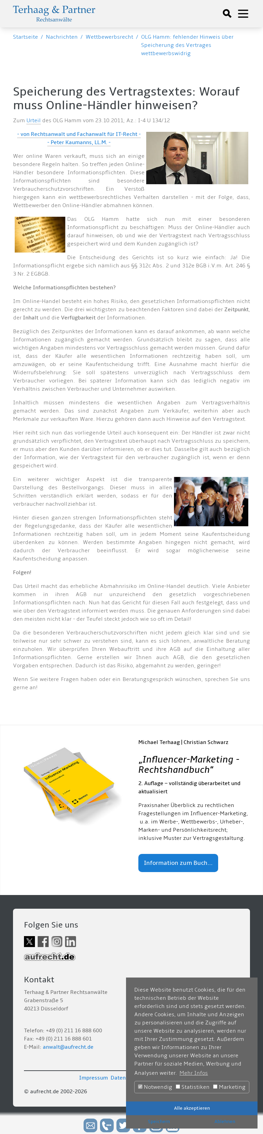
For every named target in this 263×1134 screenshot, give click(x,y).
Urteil (33, 120)
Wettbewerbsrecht (109, 37)
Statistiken (193, 1087)
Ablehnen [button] (224, 1121)
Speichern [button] (159, 1121)
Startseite (25, 37)
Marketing (229, 1087)
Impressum (93, 1077)
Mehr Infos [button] (193, 1073)
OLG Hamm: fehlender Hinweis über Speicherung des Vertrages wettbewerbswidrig (187, 45)
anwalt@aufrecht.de (68, 1047)
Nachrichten (62, 37)
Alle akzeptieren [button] (192, 1108)
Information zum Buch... (178, 863)
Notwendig (155, 1087)
